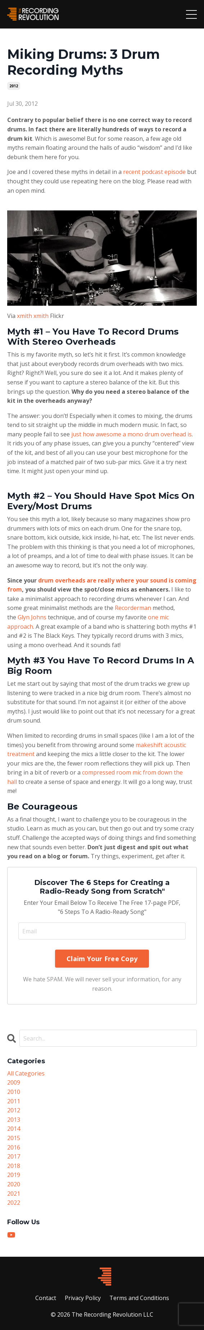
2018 (13, 1166)
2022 (13, 1203)
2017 (13, 1156)
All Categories (26, 1073)
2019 (13, 1175)
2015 (13, 1138)
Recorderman (133, 608)
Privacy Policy (83, 1298)
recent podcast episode (154, 172)
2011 (13, 1101)
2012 (13, 85)
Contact (45, 1298)
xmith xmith (33, 316)
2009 (13, 1082)
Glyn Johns (32, 617)
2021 (13, 1194)
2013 (13, 1120)
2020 (13, 1184)
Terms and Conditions (139, 1298)
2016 (13, 1147)
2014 (13, 1129)
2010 (13, 1092)
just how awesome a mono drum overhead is (131, 434)
